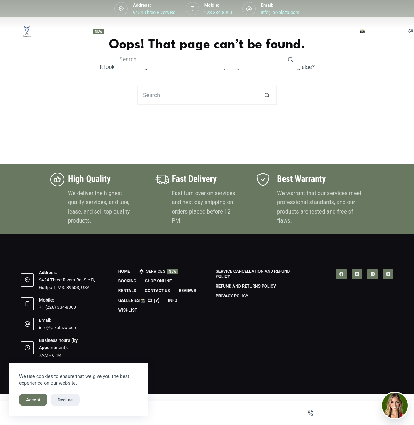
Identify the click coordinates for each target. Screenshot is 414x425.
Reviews (309, 31)
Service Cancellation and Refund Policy (253, 274)
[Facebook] (341, 274)
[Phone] (311, 413)
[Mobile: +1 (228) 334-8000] (27, 304)
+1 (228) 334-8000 (57, 307)
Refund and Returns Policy (246, 286)
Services (89, 31)
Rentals (228, 31)
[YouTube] (388, 274)
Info (172, 300)
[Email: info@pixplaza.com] (249, 8)
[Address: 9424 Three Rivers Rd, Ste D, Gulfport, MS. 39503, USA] (27, 280)
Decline (65, 399)
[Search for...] (197, 59)
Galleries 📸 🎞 (357, 31)
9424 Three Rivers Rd (154, 12)
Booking (139, 31)
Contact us (268, 31)
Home (40, 31)
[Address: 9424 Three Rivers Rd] (121, 8)
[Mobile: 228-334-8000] (192, 8)
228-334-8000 (218, 12)
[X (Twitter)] (357, 274)
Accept (33, 399)
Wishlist (127, 310)
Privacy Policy (232, 296)
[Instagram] (372, 274)
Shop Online (185, 31)
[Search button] (290, 59)
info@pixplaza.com (280, 12)
